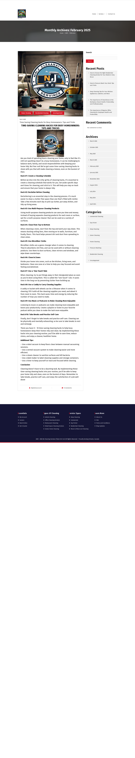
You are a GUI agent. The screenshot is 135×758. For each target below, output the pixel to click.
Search (89, 127)
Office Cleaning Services (52, 409)
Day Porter (93, 297)
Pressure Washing (95, 322)
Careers (22, 409)
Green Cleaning (95, 309)
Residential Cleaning (42, 205)
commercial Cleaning (96, 291)
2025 (66, 33)
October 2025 (94, 222)
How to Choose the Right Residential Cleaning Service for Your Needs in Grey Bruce (102, 149)
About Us (99, 407)
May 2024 (93, 272)
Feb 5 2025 (23, 211)
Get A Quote (23, 415)
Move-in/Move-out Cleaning (79, 418)
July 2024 (93, 266)
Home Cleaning (26, 205)
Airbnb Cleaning (50, 407)
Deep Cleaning (94, 303)
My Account (23, 407)
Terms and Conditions (103, 412)
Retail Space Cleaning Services (54, 415)
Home (94, 14)
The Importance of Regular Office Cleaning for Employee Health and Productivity (101, 187)
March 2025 (93, 234)
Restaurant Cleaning (51, 412)
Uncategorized (58, 205)
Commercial (74, 409)
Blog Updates (100, 415)
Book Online (23, 412)
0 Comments (68, 480)
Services (101, 14)
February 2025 (94, 240)
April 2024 (93, 278)
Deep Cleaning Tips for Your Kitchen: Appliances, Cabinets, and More (101, 167)
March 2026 (93, 215)
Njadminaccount (36, 480)
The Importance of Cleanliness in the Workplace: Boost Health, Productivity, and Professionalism (102, 176)
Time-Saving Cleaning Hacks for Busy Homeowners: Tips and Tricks (47, 214)
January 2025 (94, 247)
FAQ (97, 409)
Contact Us (111, 14)
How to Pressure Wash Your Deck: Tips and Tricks (102, 158)
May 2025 (93, 228)
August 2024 (94, 259)
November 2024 (95, 253)
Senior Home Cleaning (52, 418)
